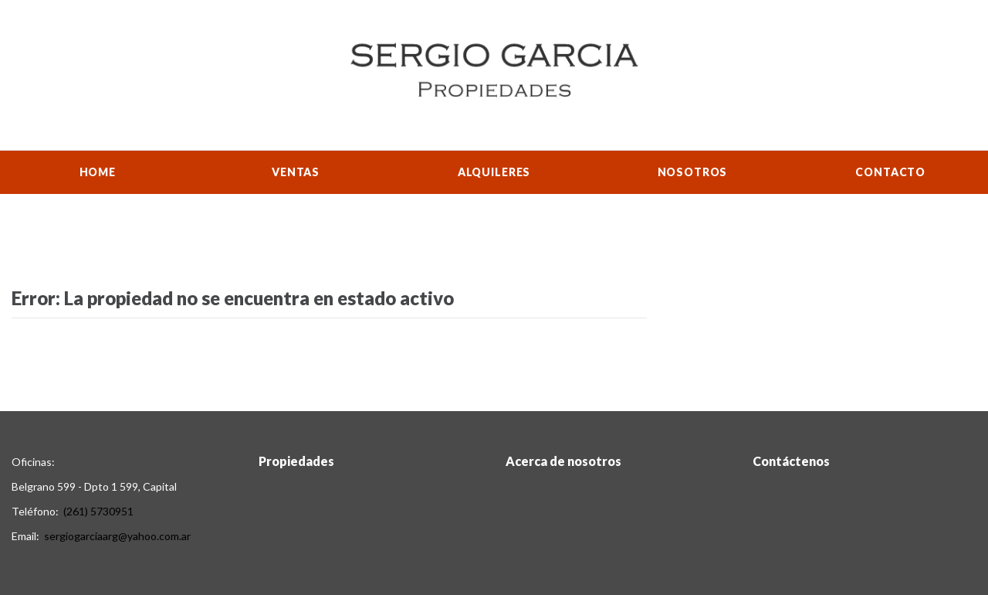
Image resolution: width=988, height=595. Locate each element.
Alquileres (494, 171)
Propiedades (296, 461)
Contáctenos (791, 461)
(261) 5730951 (98, 511)
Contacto (890, 171)
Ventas (296, 171)
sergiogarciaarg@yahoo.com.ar (117, 535)
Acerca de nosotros (563, 461)
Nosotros (693, 171)
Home (98, 171)
